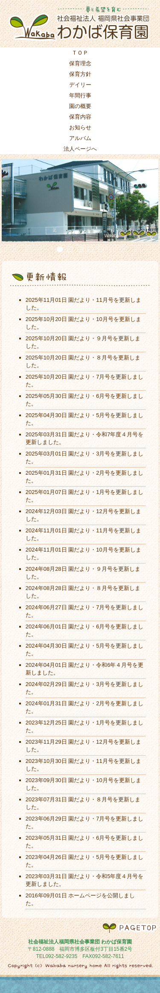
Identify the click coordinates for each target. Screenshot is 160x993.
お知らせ (80, 127)
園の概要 (80, 106)
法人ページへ (80, 149)
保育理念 (80, 63)
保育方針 (80, 74)
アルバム (80, 138)
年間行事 (80, 95)
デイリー (80, 85)
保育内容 (80, 117)
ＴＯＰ (80, 53)
